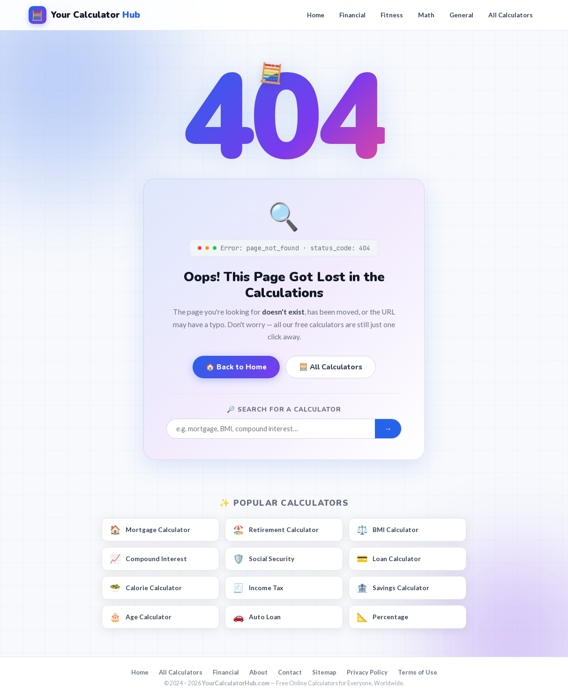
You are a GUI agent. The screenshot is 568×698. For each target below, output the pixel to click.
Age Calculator (141, 617)
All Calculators (510, 15)
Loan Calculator (389, 559)
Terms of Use (417, 672)
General (461, 15)
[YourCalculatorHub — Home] (84, 15)
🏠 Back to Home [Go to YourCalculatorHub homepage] (236, 367)
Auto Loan (257, 617)
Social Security (263, 559)
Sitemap (324, 672)
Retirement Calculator (276, 530)
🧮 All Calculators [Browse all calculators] (330, 367)
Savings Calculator (393, 588)
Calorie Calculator (146, 588)
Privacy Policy (367, 672)
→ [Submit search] (388, 429)
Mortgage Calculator (150, 530)
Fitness (392, 15)
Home (315, 15)
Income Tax (258, 588)
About (258, 672)
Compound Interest (148, 559)
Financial (352, 15)
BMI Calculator (388, 530)
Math (426, 15)
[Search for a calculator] (271, 428)
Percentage (382, 617)
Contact (290, 672)
